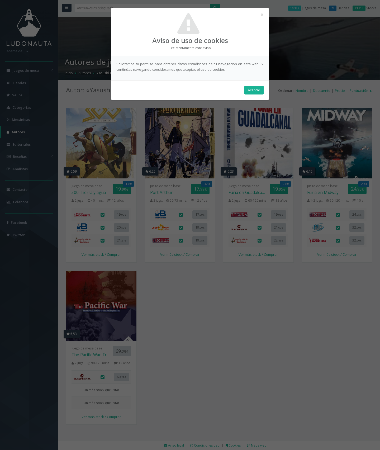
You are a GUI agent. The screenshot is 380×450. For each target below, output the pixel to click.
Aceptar (254, 90)
